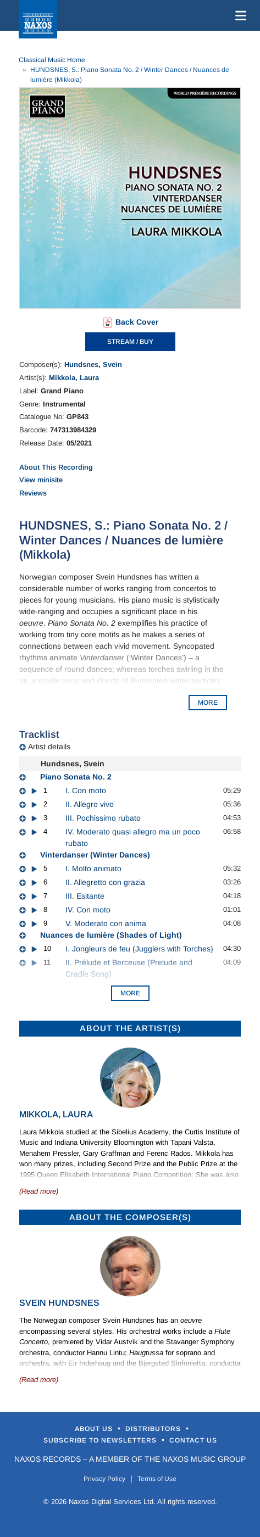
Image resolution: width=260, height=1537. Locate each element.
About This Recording (56, 467)
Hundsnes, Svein (93, 364)
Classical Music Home (52, 60)
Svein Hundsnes (59, 1302)
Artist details (49, 746)
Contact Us (193, 1440)
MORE (208, 702)
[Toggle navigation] (238, 15)
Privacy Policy (104, 1479)
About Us (95, 1429)
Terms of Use (156, 1479)
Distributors (154, 1429)
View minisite (41, 480)
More (130, 993)
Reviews (33, 493)
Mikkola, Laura (74, 378)
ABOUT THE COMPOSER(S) (130, 1217)
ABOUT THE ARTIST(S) (130, 1028)
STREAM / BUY (130, 342)
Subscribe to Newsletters (101, 1440)
